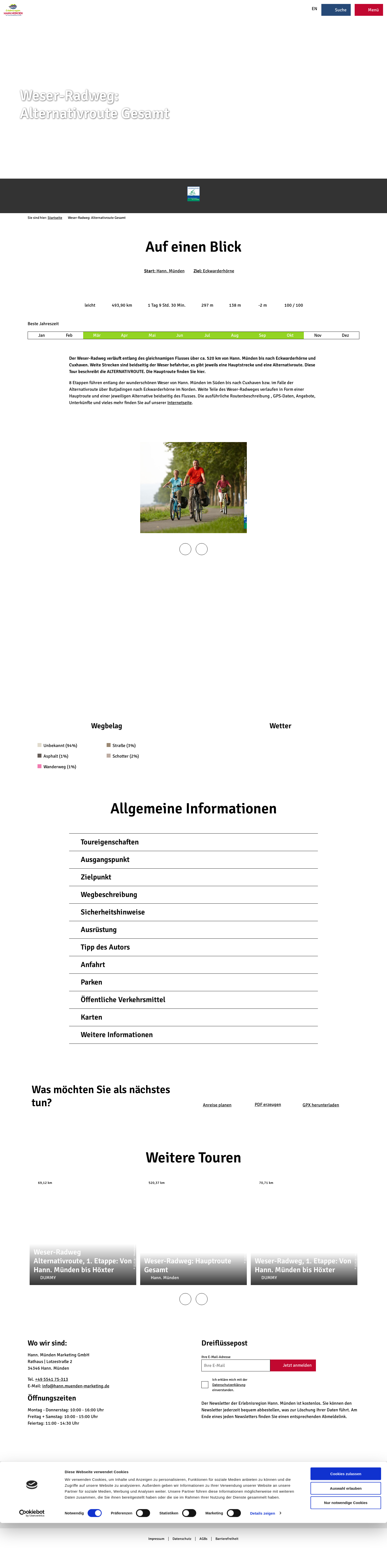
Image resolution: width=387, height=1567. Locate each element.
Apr (124, 335)
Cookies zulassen (345, 1518)
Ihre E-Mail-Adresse (216, 1357)
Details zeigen (262, 1557)
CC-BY (385, 131)
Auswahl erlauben (346, 1532)
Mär (97, 335)
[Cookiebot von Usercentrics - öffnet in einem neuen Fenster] (32, 1557)
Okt (290, 335)
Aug (235, 335)
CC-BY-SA (134, 1262)
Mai (152, 335)
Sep (262, 335)
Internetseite (179, 402)
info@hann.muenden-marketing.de (75, 1386)
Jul (207, 335)
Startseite (55, 218)
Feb (69, 335)
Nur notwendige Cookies (346, 1547)
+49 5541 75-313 (51, 1379)
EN (311, 8)
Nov (317, 335)
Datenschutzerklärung (228, 1385)
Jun (179, 335)
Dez (345, 335)
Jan (41, 335)
